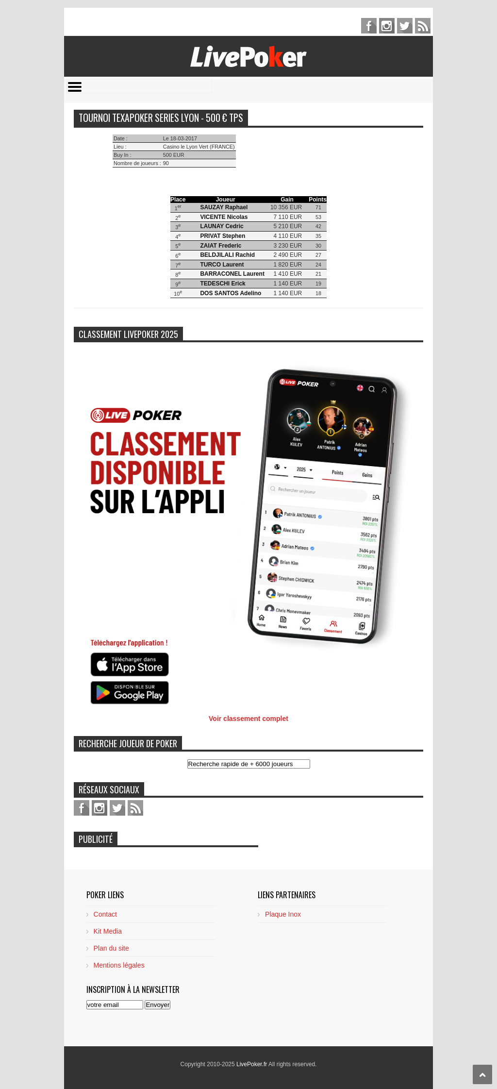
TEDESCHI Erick (222, 283)
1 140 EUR (288, 283)
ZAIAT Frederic (220, 245)
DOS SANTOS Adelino (230, 293)
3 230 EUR (288, 245)
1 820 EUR (288, 264)
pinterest (387, 26)
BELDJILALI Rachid (227, 254)
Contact (105, 914)
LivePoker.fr (252, 1064)
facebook (369, 26)
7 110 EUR (288, 217)
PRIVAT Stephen (222, 236)
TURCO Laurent (222, 264)
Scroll (482, 1074)
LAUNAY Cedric (221, 226)
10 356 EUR (286, 207)
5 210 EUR (288, 226)
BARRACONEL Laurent (232, 273)
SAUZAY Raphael (224, 207)
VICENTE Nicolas (224, 217)
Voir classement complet (248, 718)
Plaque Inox (283, 914)
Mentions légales (119, 965)
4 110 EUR (288, 236)
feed (423, 26)
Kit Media (108, 931)
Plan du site (111, 948)
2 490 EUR (288, 254)
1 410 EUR (288, 273)
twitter (405, 26)
